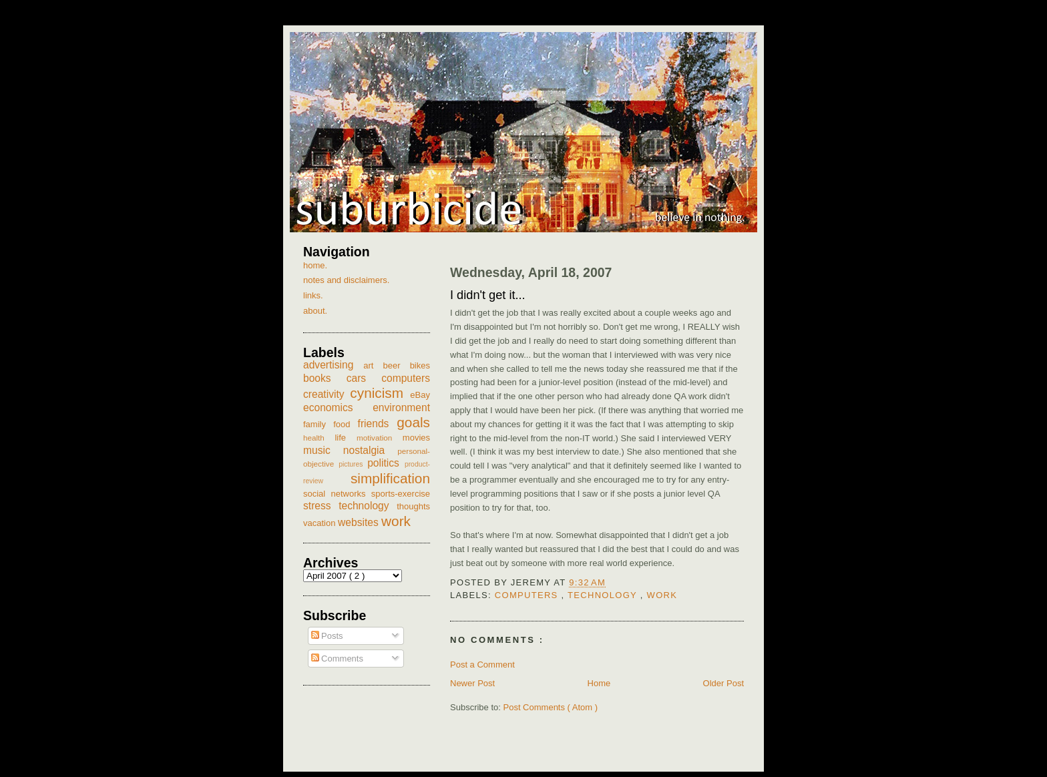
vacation (320, 523)
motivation (380, 437)
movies (416, 438)
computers (528, 595)
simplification (390, 478)
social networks (337, 494)
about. (315, 311)
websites (359, 522)
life (346, 438)
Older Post (723, 683)
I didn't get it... (488, 295)
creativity (326, 394)
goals (413, 422)
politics (386, 463)
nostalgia (370, 450)
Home (599, 683)
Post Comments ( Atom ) (550, 707)
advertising (333, 364)
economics (338, 407)
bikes (420, 365)
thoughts (413, 506)
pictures (353, 464)
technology (604, 595)
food (345, 424)
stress (321, 505)
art (373, 365)
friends (377, 423)
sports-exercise (400, 494)
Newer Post (472, 683)
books (325, 378)
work (662, 595)
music (323, 450)
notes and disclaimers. (346, 280)
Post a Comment (482, 665)
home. (315, 265)
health (319, 437)
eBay (420, 395)
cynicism (380, 393)
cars (364, 378)
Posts (327, 636)
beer (396, 365)
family (318, 424)
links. (313, 295)
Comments (337, 659)
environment (401, 407)
